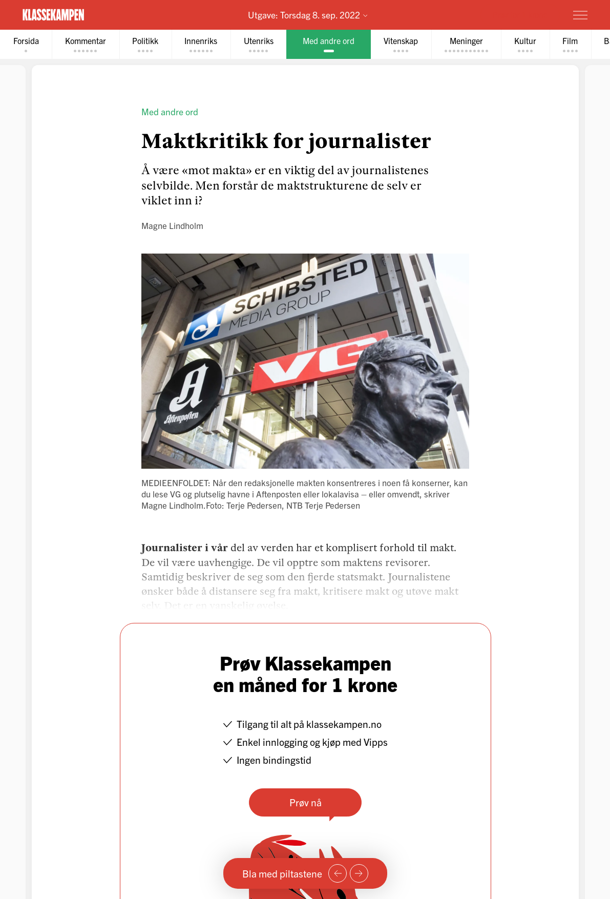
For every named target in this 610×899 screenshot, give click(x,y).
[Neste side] (359, 873)
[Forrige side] (337, 873)
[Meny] (580, 15)
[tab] (26, 44)
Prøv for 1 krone (520, 14)
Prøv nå (305, 802)
